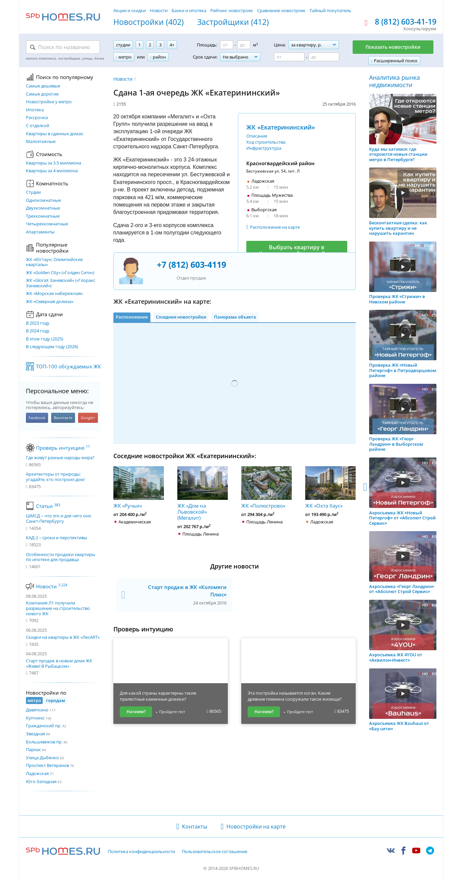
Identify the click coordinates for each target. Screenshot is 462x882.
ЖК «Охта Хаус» (330, 487)
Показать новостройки (393, 47)
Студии (33, 192)
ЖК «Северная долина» (49, 301)
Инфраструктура (263, 148)
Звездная (35, 734)
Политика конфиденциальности (141, 851)
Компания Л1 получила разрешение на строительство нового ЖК (58, 608)
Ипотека (35, 110)
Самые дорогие (42, 94)
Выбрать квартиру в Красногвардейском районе (297, 250)
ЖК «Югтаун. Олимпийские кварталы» (54, 262)
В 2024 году (37, 331)
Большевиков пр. (44, 742)
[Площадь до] (243, 44)
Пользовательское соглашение (214, 851)
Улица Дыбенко (42, 758)
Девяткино (37, 710)
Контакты (194, 826)
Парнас (33, 749)
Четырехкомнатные (47, 224)
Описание (256, 136)
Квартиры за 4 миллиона (52, 171)
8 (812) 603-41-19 (405, 22)
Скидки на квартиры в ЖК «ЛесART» (63, 637)
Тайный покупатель (330, 10)
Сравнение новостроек (281, 10)
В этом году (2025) (44, 339)
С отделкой (37, 125)
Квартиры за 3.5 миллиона (53, 163)
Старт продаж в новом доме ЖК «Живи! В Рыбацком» (59, 663)
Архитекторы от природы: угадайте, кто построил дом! (55, 477)
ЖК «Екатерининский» (280, 127)
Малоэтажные (41, 141)
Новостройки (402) (148, 22)
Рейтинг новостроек (231, 10)
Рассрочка (37, 117)
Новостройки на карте (256, 826)
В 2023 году (37, 323)
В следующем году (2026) (52, 347)
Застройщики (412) (233, 22)
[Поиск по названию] (63, 47)
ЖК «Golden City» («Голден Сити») (60, 272)
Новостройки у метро (49, 102)
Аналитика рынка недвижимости (394, 81)
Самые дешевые (43, 86)
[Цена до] (324, 56)
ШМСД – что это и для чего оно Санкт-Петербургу (58, 518)
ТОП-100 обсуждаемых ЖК (68, 366)
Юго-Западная (41, 781)
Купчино (35, 718)
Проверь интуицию (63, 448)
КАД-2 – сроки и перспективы (56, 538)
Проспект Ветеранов (47, 765)
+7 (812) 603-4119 (191, 264)
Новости (159, 10)
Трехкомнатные (43, 216)
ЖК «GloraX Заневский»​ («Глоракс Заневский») (60, 283)
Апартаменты (40, 232)
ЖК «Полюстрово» (266, 487)
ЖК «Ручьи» (138, 487)
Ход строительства (265, 142)
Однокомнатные (43, 200)
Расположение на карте (275, 227)
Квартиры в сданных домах (54, 134)
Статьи (48, 506)
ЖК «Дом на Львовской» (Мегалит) (202, 493)
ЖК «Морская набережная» (54, 293)
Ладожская (37, 773)
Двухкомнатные (43, 208)
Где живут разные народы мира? (60, 458)
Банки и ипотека (189, 10)
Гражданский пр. (43, 726)
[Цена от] (289, 56)
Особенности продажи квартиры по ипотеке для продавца (60, 557)
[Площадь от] (226, 44)
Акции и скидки (129, 10)
